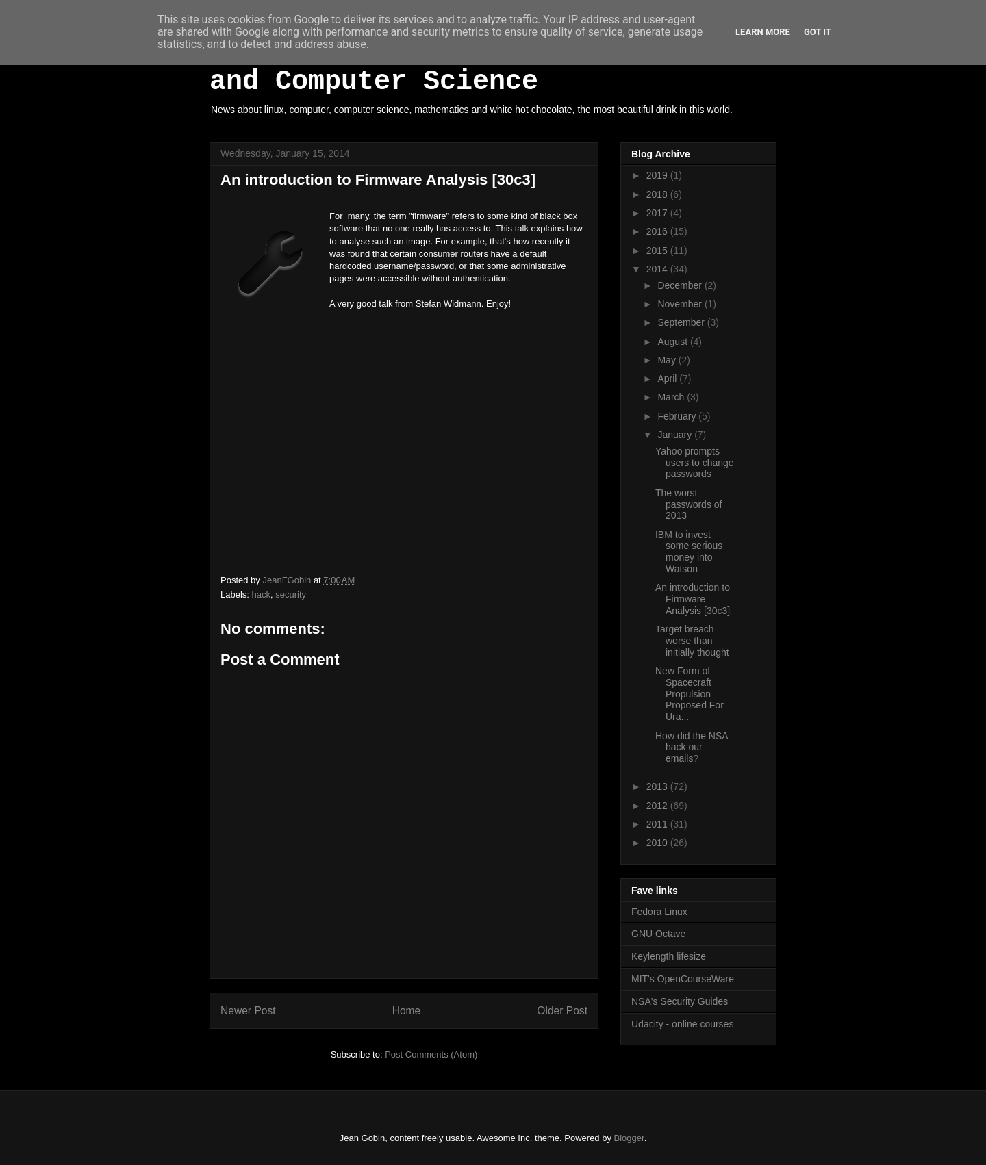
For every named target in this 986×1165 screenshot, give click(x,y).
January (675, 434)
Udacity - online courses (682, 1024)
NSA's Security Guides (679, 1001)
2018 (658, 194)
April (668, 378)
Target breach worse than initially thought (692, 641)
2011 (658, 824)
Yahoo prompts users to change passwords (694, 463)
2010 (658, 842)
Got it (817, 32)
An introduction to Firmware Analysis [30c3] (692, 599)
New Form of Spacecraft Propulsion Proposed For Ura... (689, 693)
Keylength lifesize (668, 956)
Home (406, 1010)
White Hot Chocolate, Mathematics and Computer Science (472, 66)
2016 (658, 231)
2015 (658, 250)
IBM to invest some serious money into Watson (688, 551)
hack (261, 594)
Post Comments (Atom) (431, 1054)
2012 (658, 805)
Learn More (762, 32)
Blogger (629, 1138)
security (290, 594)
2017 (658, 212)
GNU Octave (658, 933)
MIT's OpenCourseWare (682, 978)
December (680, 285)
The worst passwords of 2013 (688, 504)
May (667, 360)
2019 (658, 175)
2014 (658, 269)
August (673, 341)
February (677, 416)
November (680, 303)
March (672, 397)
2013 (658, 786)
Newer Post (248, 1010)
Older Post (562, 1010)
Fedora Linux (659, 911)
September (682, 322)
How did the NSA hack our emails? (691, 747)
